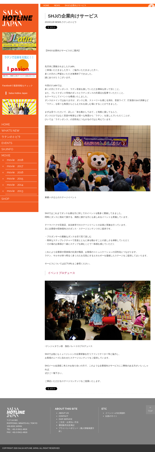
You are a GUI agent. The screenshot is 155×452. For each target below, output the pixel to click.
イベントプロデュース (61, 272)
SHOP (5, 198)
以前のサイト (111, 416)
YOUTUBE (151, 25)
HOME (46, 5)
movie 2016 (15, 172)
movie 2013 (15, 191)
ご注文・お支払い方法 (68, 422)
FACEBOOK (151, 7)
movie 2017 (15, 166)
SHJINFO (7, 149)
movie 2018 (15, 160)
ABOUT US (64, 413)
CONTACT (63, 416)
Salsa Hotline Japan (18, 93)
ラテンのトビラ (11, 136)
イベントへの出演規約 (115, 413)
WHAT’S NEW (10, 130)
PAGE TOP (150, 409)
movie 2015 (15, 178)
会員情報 (24, 206)
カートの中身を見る (14, 206)
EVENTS (7, 143)
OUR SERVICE (65, 419)
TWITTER (151, 16)
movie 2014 (15, 184)
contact (43, 411)
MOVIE (6, 155)
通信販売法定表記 (66, 425)
